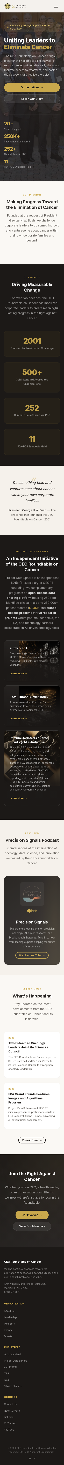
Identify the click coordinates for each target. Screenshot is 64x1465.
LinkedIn (8, 1417)
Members (9, 1323)
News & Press (12, 1410)
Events (8, 1330)
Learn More (18, 802)
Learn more (18, 677)
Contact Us (10, 1404)
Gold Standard (12, 1354)
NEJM (33, 611)
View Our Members (32, 1226)
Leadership (10, 1317)
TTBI (7, 1373)
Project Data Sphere (15, 1360)
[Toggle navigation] (56, 6)
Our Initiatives (32, 87)
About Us (9, 1310)
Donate (8, 1336)
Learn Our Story (32, 98)
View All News (32, 1140)
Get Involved (32, 1215)
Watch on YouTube (32, 959)
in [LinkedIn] (30, 1458)
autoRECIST (11, 1367)
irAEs (6, 1379)
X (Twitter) (10, 1423)
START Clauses (13, 1386)
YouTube (9, 1429)
